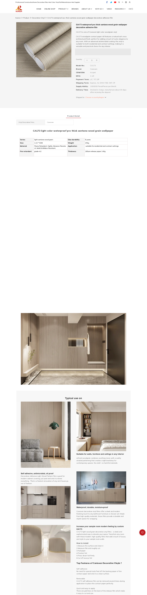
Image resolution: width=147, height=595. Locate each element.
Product (26, 18)
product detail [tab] (73, 116)
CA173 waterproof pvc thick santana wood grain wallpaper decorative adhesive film (80, 18)
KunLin (18, 18)
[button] (132, 9)
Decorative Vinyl (38, 18)
